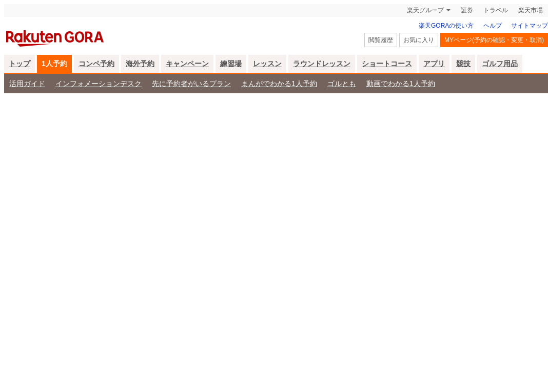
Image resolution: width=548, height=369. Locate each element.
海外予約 (140, 63)
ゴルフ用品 (500, 63)
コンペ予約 (96, 63)
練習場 (231, 63)
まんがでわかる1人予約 (279, 83)
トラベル (495, 10)
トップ (19, 63)
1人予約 (54, 63)
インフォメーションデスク (98, 83)
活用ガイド (27, 83)
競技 (463, 63)
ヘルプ (492, 25)
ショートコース (387, 63)
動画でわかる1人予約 (400, 83)
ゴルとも (341, 83)
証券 (467, 10)
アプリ (434, 63)
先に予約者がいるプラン (191, 83)
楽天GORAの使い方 (446, 25)
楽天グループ (425, 10)
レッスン (267, 63)
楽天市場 (530, 10)
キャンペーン (187, 63)
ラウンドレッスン (321, 63)
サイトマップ (529, 25)
